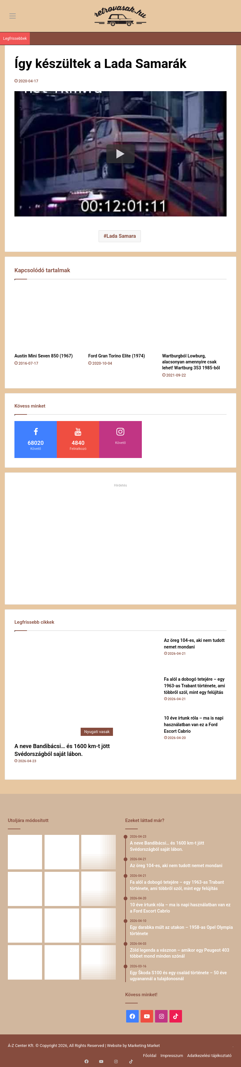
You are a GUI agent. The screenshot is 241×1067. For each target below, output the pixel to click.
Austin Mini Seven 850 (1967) (43, 355)
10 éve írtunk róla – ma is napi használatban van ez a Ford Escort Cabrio (193, 725)
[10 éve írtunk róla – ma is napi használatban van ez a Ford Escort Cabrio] (142, 732)
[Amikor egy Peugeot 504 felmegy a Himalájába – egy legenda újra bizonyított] (62, 925)
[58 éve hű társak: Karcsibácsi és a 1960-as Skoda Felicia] (99, 925)
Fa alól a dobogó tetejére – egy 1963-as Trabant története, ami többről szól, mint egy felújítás (194, 686)
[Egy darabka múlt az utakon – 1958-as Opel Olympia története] (62, 889)
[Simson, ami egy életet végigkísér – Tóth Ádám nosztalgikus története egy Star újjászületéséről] (99, 962)
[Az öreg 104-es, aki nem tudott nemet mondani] (142, 654)
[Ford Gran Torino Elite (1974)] (120, 318)
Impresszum (171, 1055)
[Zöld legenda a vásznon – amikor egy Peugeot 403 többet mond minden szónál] (99, 889)
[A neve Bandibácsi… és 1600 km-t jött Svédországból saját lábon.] (65, 688)
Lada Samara (121, 236)
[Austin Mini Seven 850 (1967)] (46, 318)
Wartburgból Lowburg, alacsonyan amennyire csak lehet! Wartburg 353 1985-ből (191, 361)
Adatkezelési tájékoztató (209, 1055)
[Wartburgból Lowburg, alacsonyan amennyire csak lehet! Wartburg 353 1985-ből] (194, 318)
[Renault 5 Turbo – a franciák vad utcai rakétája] (62, 962)
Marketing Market (144, 1045)
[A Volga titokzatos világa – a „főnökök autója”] (25, 962)
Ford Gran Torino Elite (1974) (116, 355)
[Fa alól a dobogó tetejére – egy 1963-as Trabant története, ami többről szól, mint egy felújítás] (142, 693)
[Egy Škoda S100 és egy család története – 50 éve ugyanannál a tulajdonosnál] (25, 925)
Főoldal (150, 1055)
